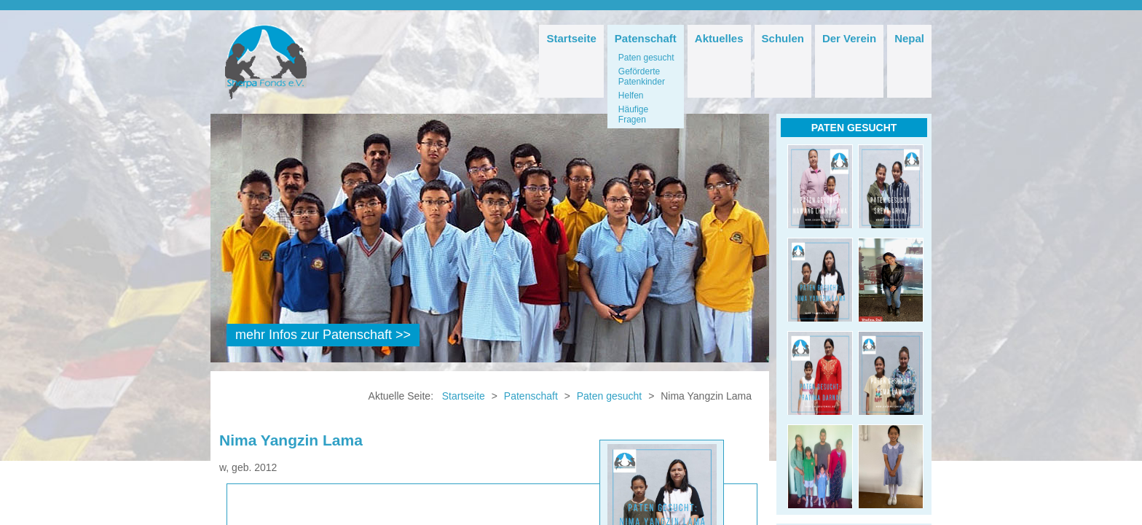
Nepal (909, 38)
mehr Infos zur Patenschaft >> (323, 334)
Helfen (631, 95)
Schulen (783, 38)
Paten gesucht (646, 57)
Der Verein (849, 38)
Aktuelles (719, 38)
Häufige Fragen (633, 114)
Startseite (571, 38)
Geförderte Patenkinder (641, 76)
